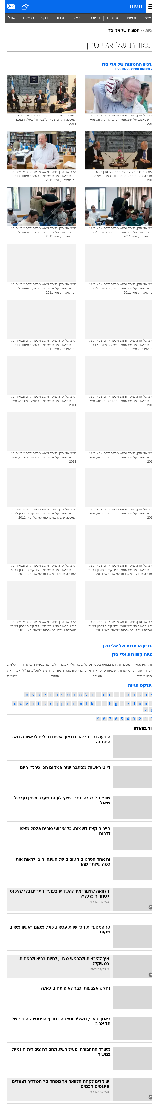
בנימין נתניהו (30, 664)
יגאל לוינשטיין (140, 664)
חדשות (127, 18)
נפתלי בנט (80, 664)
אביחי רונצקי (140, 676)
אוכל (7, 18)
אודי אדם (86, 670)
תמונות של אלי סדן (119, 31)
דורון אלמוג (11, 664)
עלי (68, 664)
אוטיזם (92, 676)
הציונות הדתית (49, 670)
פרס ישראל (121, 670)
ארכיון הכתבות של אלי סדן (124, 646)
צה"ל (21, 670)
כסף (40, 18)
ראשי (144, 18)
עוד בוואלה (139, 729)
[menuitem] (127, 18)
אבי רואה (9, 670)
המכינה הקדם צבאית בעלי (108, 664)
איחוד (50, 676)
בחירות (7, 676)
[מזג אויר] (20, 6)
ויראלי (73, 18)
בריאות (24, 18)
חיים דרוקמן (141, 670)
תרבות (56, 18)
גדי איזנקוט (69, 670)
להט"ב (31, 670)
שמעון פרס (103, 670)
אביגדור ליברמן (52, 664)
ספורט (90, 18)
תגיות (131, 6)
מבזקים (108, 18)
